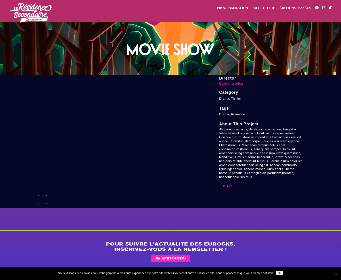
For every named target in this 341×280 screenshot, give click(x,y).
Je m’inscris (170, 258)
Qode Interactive (231, 84)
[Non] (335, 274)
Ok (279, 273)
